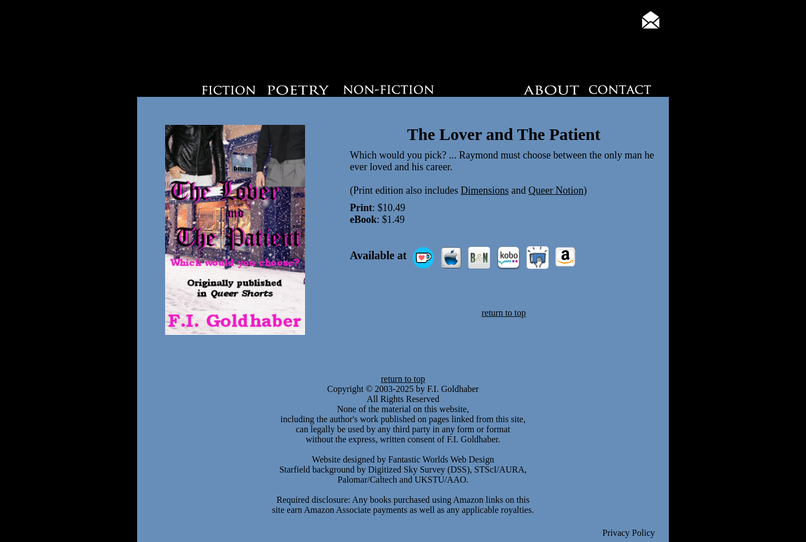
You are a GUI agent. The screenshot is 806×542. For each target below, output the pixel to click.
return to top (503, 312)
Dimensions (485, 190)
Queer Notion (555, 190)
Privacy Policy (628, 533)
